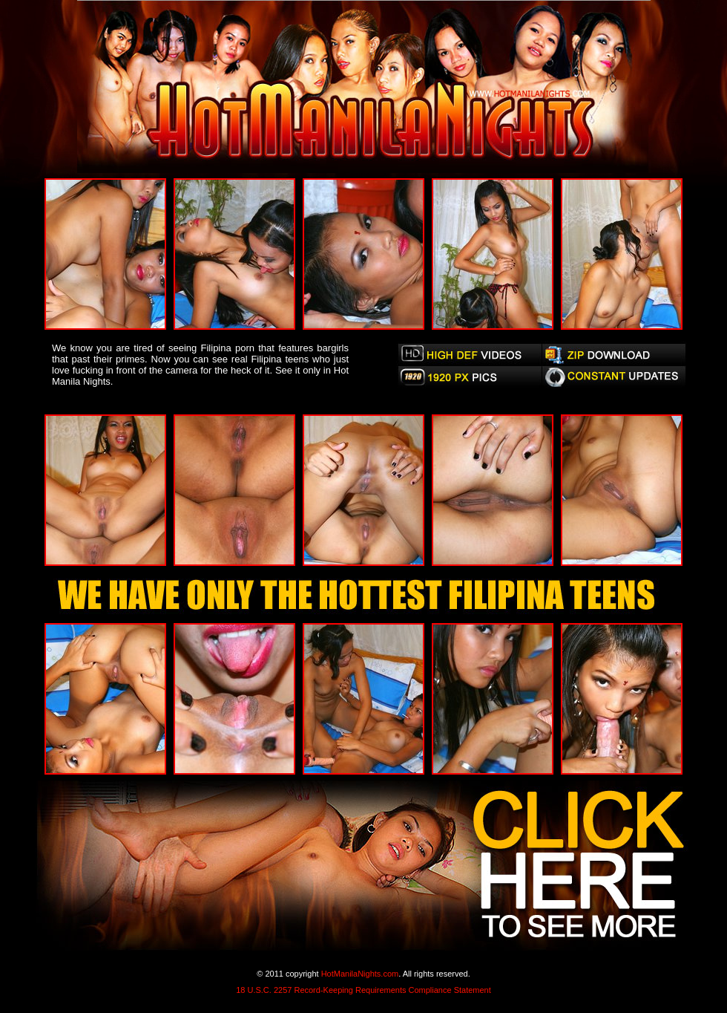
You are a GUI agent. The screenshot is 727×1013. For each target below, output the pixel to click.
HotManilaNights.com (360, 973)
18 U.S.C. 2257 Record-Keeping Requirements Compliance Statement (363, 990)
